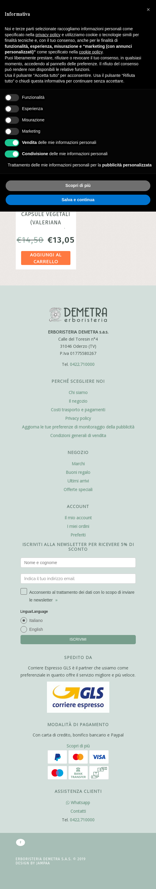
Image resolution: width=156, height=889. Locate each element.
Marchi (78, 463)
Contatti (78, 811)
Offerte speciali (78, 489)
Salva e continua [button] (78, 199)
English (36, 629)
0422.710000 (82, 364)
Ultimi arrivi (78, 481)
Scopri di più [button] (78, 185)
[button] (148, 9)
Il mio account (78, 517)
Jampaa (43, 863)
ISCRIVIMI (78, 639)
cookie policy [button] (91, 52)
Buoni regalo (78, 472)
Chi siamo (78, 392)
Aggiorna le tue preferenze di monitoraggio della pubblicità (78, 427)
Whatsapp (78, 802)
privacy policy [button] (48, 34)
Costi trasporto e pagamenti (78, 409)
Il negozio (78, 401)
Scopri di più (78, 746)
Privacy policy (78, 418)
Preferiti (78, 535)
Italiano (36, 620)
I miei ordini (78, 526)
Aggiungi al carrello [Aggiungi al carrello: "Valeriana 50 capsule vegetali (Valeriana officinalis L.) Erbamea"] (46, 258)
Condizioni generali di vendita (78, 435)
